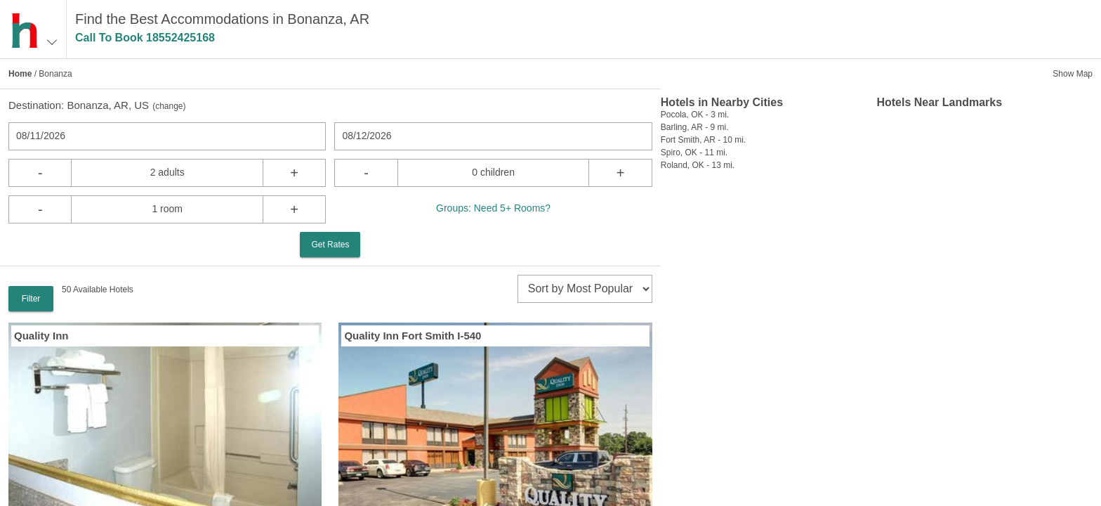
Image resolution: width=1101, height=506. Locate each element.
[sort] (584, 289)
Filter (31, 299)
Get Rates (330, 244)
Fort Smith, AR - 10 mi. (703, 140)
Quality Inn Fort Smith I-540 (412, 336)
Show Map (1073, 74)
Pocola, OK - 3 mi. (695, 114)
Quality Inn (41, 336)
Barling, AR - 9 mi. (695, 127)
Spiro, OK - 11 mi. (694, 152)
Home (20, 74)
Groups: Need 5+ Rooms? (493, 208)
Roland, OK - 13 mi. (697, 165)
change (169, 106)
